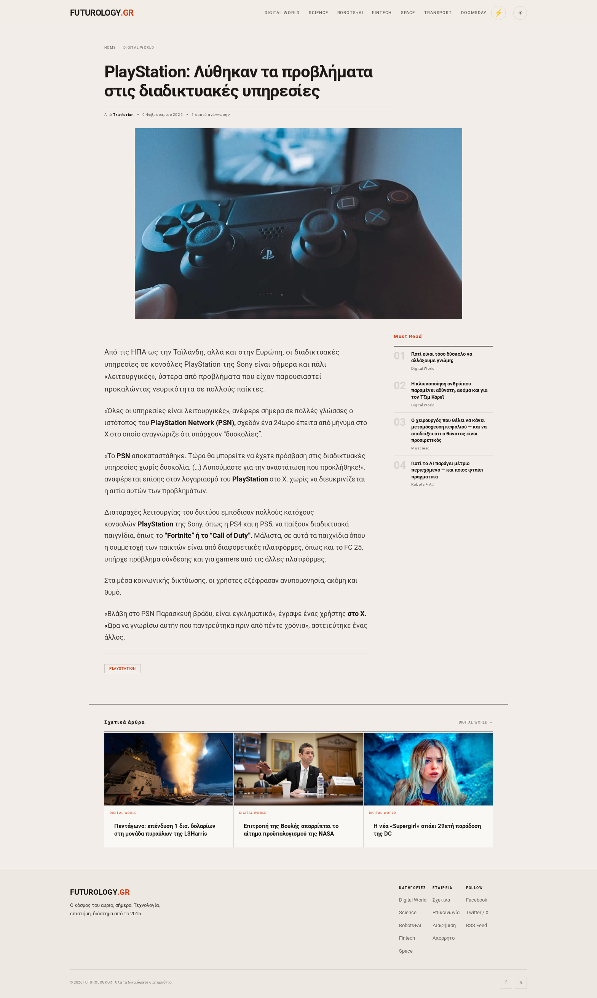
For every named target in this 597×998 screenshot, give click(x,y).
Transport (438, 12)
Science (318, 12)
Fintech (381, 12)
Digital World (282, 12)
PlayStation (122, 668)
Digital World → (476, 722)
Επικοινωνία (446, 912)
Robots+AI (350, 12)
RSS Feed (476, 925)
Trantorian (123, 114)
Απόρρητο (444, 938)
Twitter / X (477, 912)
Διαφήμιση (444, 925)
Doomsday (474, 12)
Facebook (476, 900)
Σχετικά (441, 900)
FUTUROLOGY (101, 13)
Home (110, 48)
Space (408, 12)
